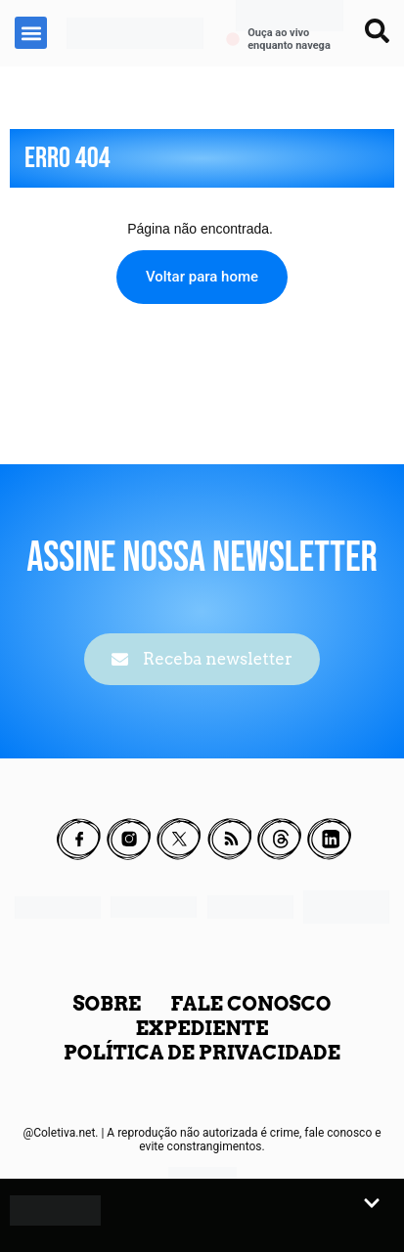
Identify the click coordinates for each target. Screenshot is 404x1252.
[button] (31, 33)
